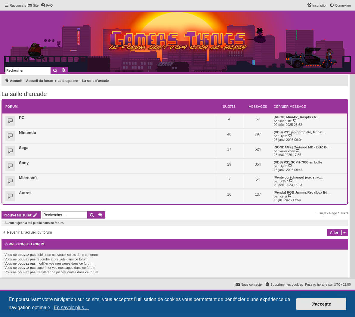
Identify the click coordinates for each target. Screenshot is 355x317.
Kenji (283, 196)
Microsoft (28, 178)
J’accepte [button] (321, 304)
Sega (24, 147)
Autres (25, 193)
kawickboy (287, 151)
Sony (24, 162)
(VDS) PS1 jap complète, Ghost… (300, 132)
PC (21, 117)
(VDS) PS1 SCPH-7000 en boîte (298, 162)
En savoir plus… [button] (71, 307)
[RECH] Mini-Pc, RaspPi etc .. (297, 117)
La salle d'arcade (24, 94)
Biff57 (283, 181)
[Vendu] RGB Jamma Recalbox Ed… (302, 192)
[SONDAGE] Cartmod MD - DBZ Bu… (303, 147)
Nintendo (27, 132)
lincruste (285, 121)
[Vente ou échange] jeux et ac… (298, 177)
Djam (283, 136)
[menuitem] (33, 5)
